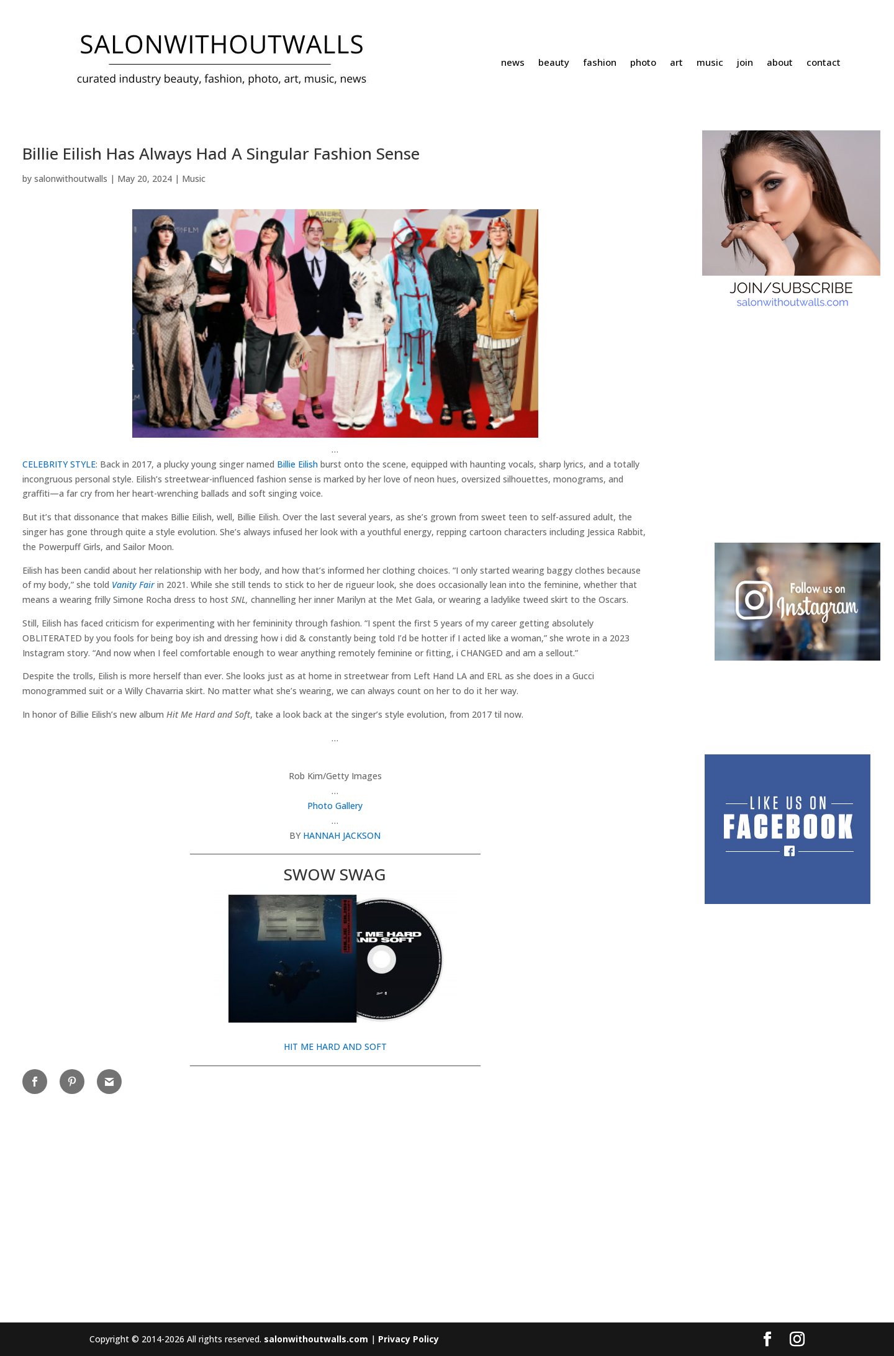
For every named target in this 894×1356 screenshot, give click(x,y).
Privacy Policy (408, 1339)
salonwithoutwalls (70, 178)
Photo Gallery (335, 805)
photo (643, 63)
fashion (599, 63)
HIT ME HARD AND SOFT (335, 1046)
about (780, 63)
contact (823, 63)
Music (193, 178)
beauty (553, 63)
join (745, 63)
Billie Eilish (297, 464)
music (710, 63)
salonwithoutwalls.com (316, 1339)
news (513, 63)
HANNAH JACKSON (342, 835)
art (676, 63)
